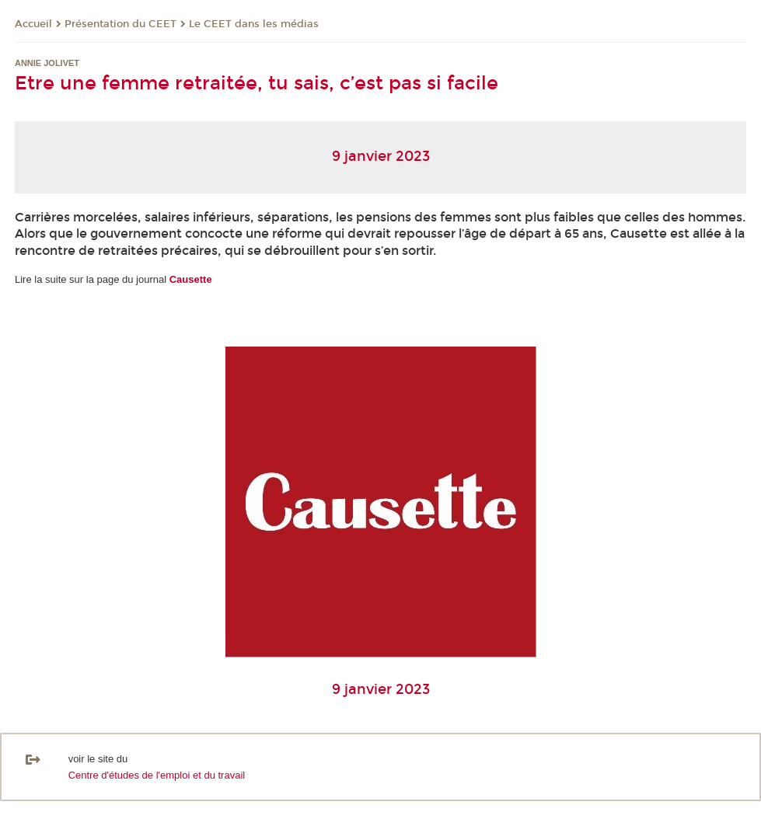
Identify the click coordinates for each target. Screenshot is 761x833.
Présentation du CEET (120, 24)
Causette (190, 279)
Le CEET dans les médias (254, 24)
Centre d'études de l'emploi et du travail (157, 775)
